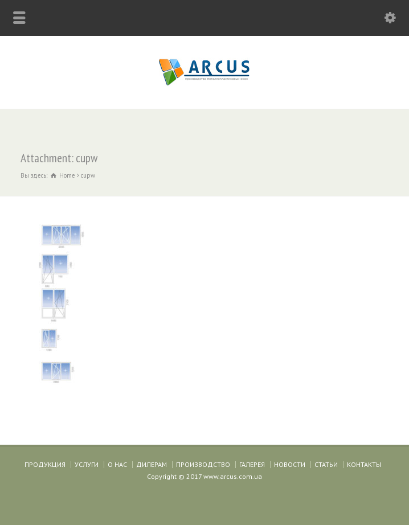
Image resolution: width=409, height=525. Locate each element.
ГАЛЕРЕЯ (252, 464)
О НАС (117, 464)
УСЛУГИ (87, 464)
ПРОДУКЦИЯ (45, 464)
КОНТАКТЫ (364, 464)
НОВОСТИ (289, 464)
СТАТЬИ (326, 464)
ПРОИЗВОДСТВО (203, 464)
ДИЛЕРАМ (151, 464)
